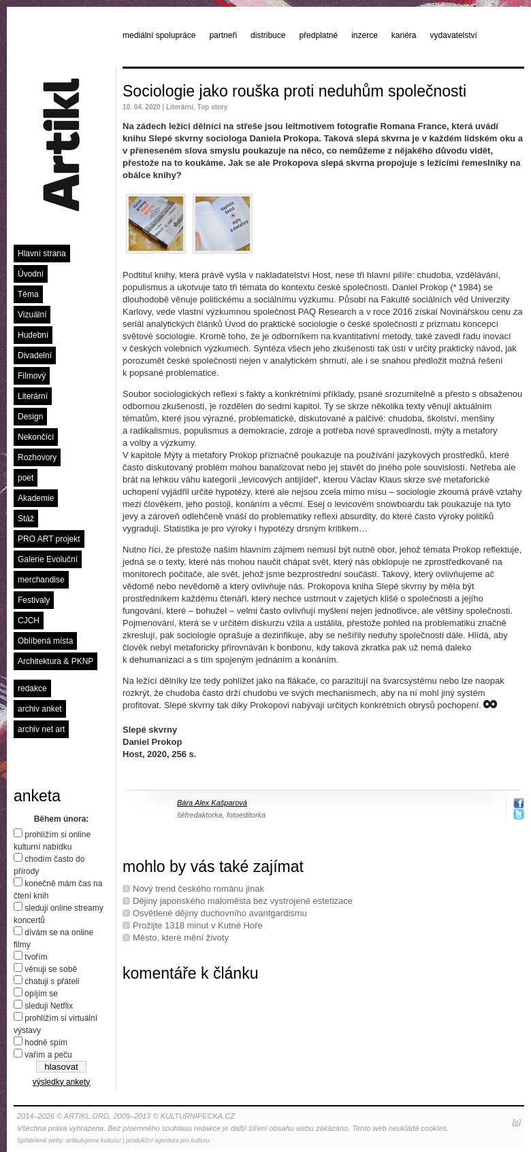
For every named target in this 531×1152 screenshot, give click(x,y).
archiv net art (41, 729)
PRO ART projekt (49, 539)
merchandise (41, 579)
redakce (32, 688)
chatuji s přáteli (52, 981)
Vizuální (32, 314)
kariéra (404, 35)
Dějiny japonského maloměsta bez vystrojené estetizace (243, 901)
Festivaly (34, 600)
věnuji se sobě (51, 969)
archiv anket (40, 709)
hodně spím (46, 1042)
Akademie (36, 498)
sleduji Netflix (49, 1006)
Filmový (32, 376)
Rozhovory (37, 457)
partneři (223, 35)
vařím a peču (48, 1055)
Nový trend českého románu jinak (198, 889)
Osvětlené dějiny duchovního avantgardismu (220, 913)
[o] (517, 1122)
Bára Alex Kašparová (212, 803)
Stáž (26, 518)
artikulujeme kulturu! (93, 1140)
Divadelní (35, 355)
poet (25, 478)
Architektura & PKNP (55, 661)
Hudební (33, 335)
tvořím (36, 957)
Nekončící (36, 437)
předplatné (318, 35)
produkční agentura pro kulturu (168, 1140)
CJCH (28, 620)
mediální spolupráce (159, 35)
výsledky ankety (62, 1082)
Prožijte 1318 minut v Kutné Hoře (198, 925)
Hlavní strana (42, 253)
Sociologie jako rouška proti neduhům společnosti (294, 91)
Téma (28, 294)
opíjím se (41, 993)
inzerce (364, 35)
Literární (33, 396)
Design (30, 416)
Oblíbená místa (45, 641)
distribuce (268, 35)
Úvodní (31, 274)
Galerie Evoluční (48, 559)
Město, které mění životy (181, 937)
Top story (212, 107)
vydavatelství (453, 35)
